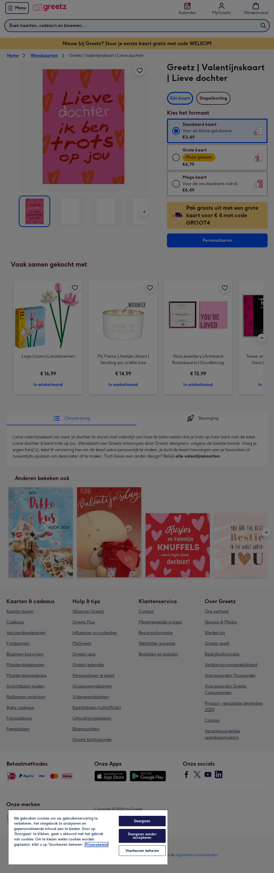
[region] (88, 837)
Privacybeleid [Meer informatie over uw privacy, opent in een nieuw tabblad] (96, 845)
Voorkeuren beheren (142, 851)
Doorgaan (142, 821)
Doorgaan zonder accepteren (142, 836)
